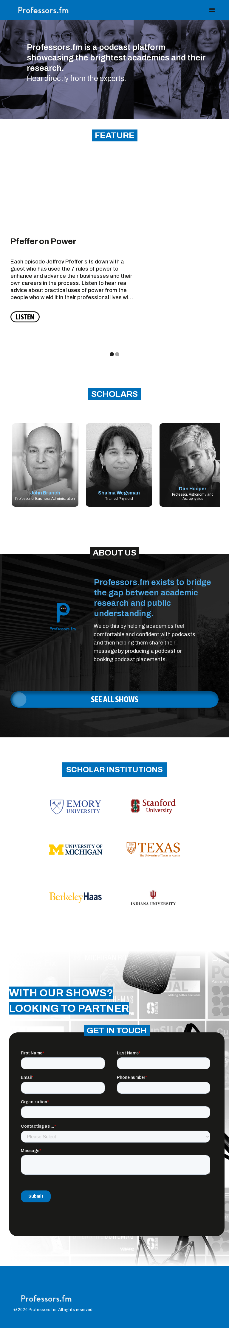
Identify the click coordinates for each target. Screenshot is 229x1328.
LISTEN (25, 317)
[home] (43, 10)
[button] (212, 10)
